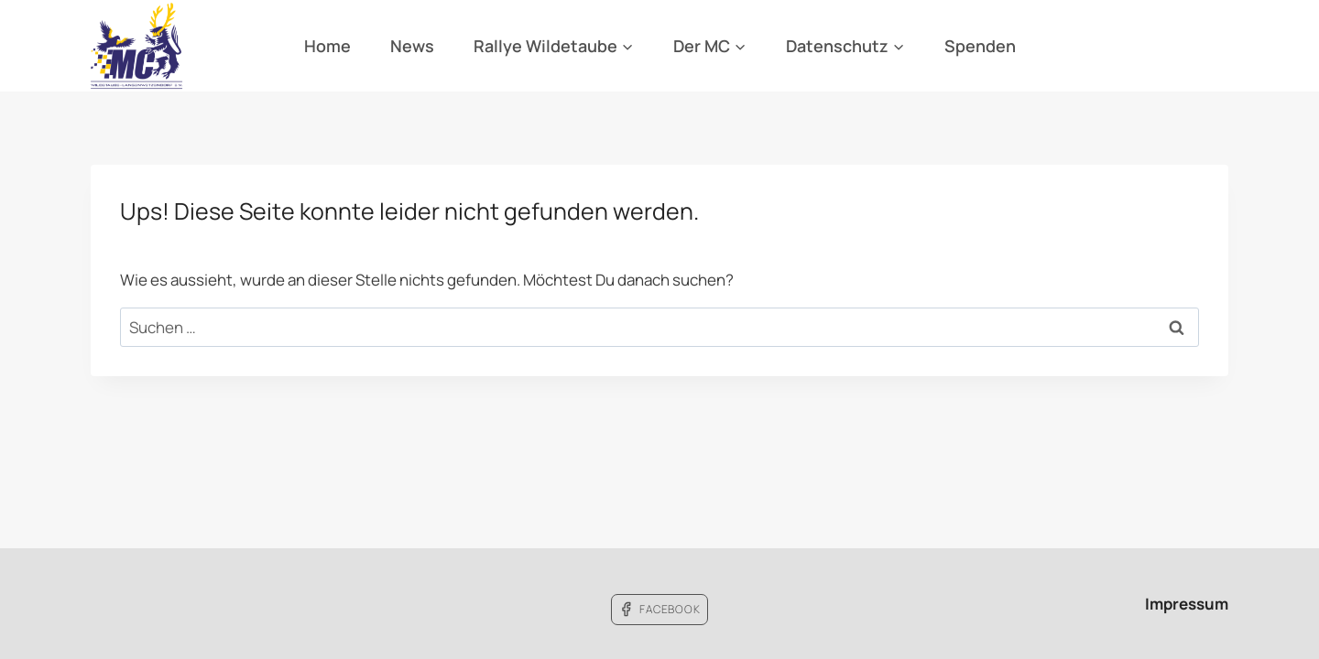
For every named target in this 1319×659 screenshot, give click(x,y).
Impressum (1186, 603)
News (412, 46)
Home (327, 46)
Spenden (980, 46)
